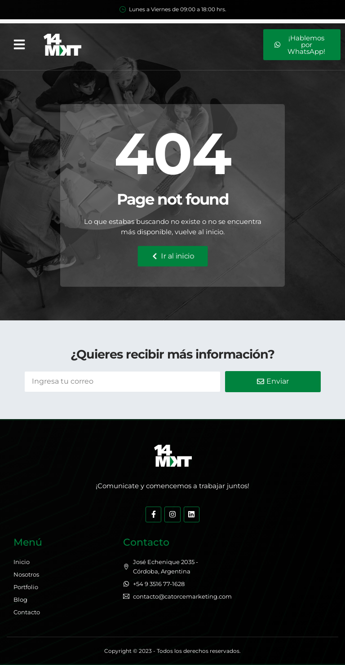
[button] (19, 44)
